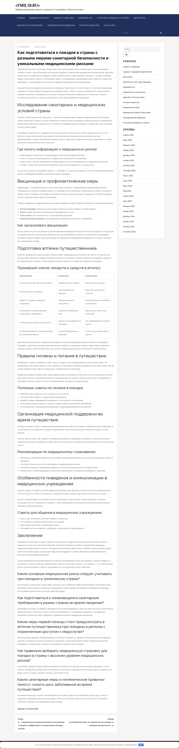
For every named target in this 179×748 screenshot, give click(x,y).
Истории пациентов (89, 25)
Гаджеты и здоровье (63, 18)
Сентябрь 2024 (129, 231)
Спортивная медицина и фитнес (113, 18)
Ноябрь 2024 (128, 221)
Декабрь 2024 (129, 216)
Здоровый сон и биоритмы (134, 92)
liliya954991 (24, 47)
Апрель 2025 (128, 196)
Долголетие (139, 18)
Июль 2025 (127, 181)
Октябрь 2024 (129, 226)
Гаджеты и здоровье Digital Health (137, 72)
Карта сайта (109, 25)
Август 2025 (128, 175)
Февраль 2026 (129, 145)
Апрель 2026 (128, 135)
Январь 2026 (128, 150)
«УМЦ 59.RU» (27, 5)
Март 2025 (127, 201)
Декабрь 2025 (128, 155)
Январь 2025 (128, 211)
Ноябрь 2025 (128, 160)
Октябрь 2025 (128, 165)
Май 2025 (127, 191)
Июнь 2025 (127, 186)
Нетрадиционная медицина (61, 25)
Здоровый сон (85, 18)
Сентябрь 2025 (129, 170)
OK (141, 745)
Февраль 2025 (129, 206)
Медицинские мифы (39, 18)
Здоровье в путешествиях (30, 25)
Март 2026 (127, 140)
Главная (21, 18)
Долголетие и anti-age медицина (137, 82)
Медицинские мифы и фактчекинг (137, 112)
